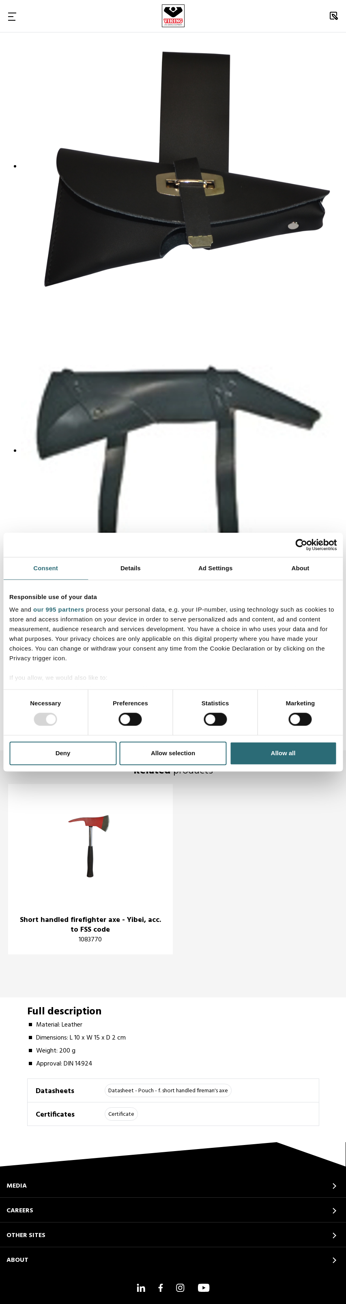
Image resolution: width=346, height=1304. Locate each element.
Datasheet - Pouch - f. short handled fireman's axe (168, 1091)
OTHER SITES (25, 1235)
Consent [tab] (45, 568)
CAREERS (19, 1210)
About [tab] (300, 568)
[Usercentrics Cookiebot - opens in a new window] (301, 545)
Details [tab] (130, 568)
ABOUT (17, 1260)
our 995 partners (58, 609)
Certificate (121, 1114)
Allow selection (173, 753)
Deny (63, 753)
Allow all (283, 753)
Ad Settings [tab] (215, 568)
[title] (90, 869)
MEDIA (16, 1186)
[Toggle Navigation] (12, 16)
